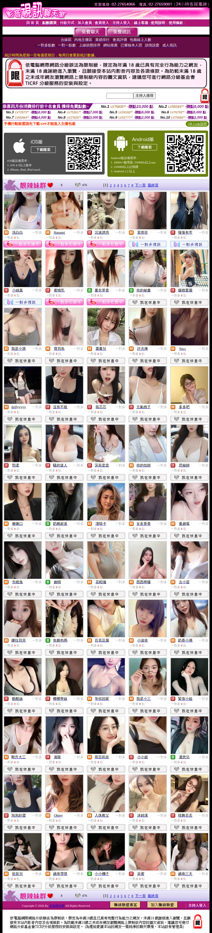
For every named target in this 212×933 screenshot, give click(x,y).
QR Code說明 (197, 124)
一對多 (37, 232)
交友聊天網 (56, 905)
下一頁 (140, 185)
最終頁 (153, 185)
